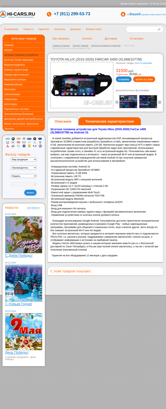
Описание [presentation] (63, 121)
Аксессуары (10, 104)
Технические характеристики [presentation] (109, 121)
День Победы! (16, 352)
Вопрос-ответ (94, 29)
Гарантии (43, 29)
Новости (28, 29)
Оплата (87, 38)
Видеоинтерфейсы (14, 64)
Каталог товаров (80, 45)
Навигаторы (10, 99)
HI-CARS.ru (21, 14)
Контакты (59, 29)
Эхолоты (9, 128)
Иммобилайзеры (13, 84)
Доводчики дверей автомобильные (23, 118)
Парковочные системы (16, 109)
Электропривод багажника (18, 114)
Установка (136, 38)
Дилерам (75, 29)
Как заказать (61, 38)
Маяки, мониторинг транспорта (21, 123)
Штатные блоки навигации (18, 59)
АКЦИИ (8, 50)
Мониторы (10, 89)
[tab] (63, 121)
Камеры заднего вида (16, 69)
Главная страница (61, 45)
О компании (11, 29)
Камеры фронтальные (16, 74)
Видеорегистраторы (15, 79)
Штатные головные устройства (21, 55)
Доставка (111, 38)
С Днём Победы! (19, 255)
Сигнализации (12, 94)
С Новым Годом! (18, 304)
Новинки (9, 45)
